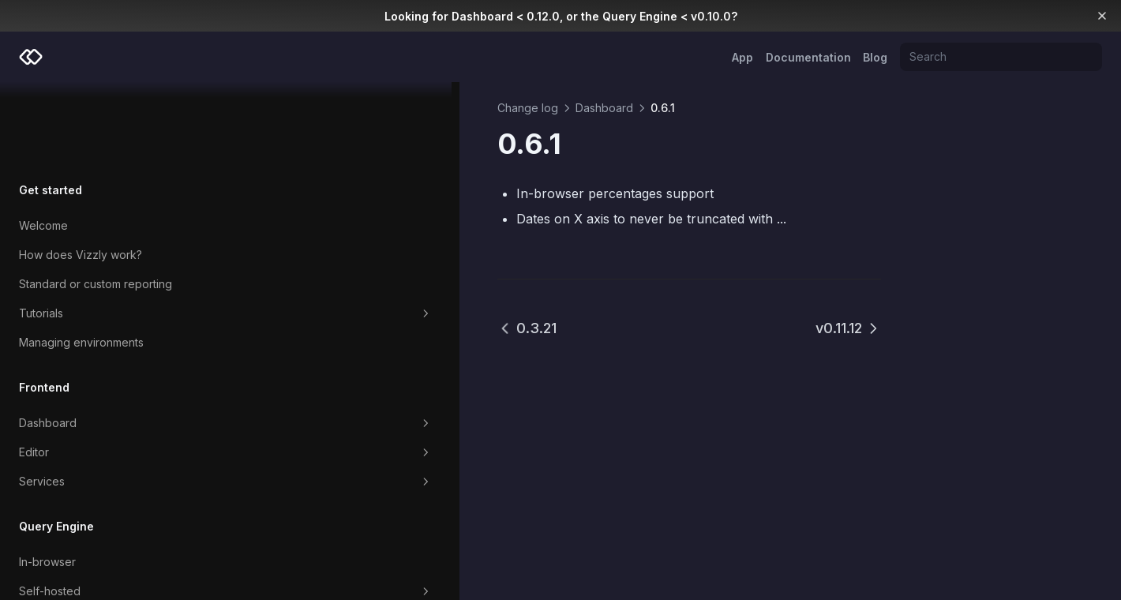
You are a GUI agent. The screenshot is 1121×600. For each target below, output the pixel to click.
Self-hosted (104, 509)
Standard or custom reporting (95, 201)
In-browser (47, 479)
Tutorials (104, 231)
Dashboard (104, 341)
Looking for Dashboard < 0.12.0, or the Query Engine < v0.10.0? (560, 16)
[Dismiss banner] (1102, 15)
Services (104, 399)
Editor (104, 370)
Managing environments (81, 260)
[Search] (1001, 57)
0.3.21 (284, 328)
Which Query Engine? (75, 567)
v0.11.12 (848, 328)
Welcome (43, 143)
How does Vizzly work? (80, 172)
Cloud (34, 538)
